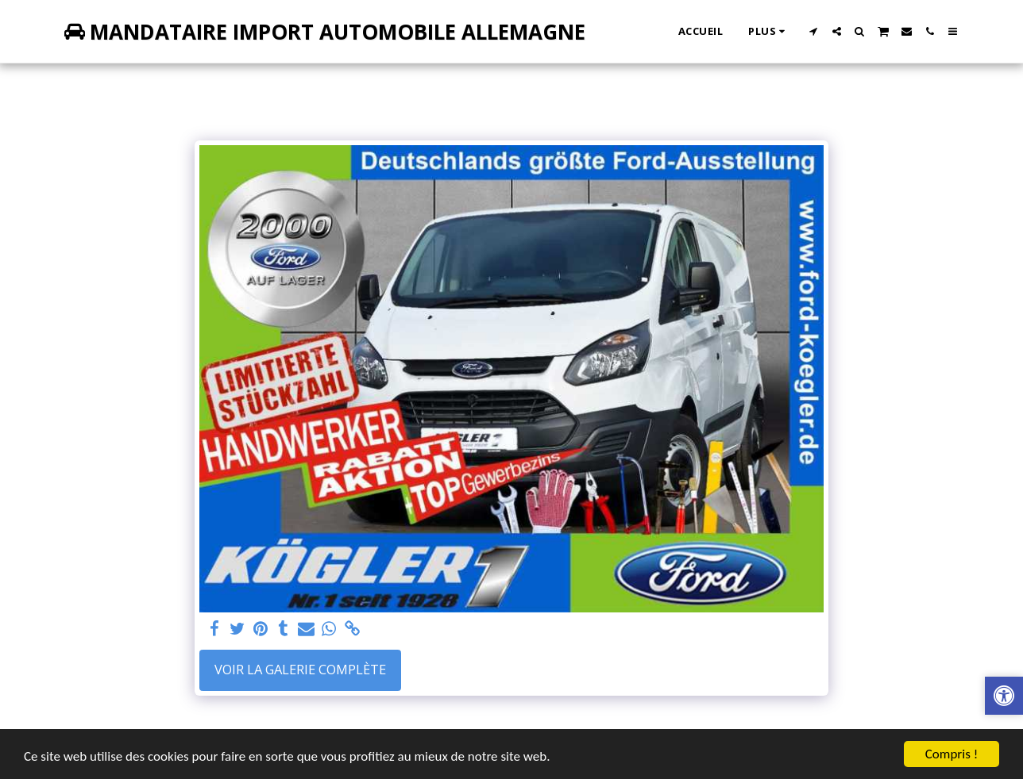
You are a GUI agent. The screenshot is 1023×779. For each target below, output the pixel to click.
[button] (813, 31)
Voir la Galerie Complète (300, 669)
